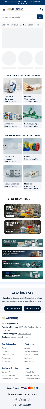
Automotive (6, 358)
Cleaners (5, 351)
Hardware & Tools (8, 355)
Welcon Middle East (31, 351)
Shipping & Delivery (9, 375)
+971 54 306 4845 (24, 334)
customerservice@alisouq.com (18, 337)
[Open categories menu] (3, 9)
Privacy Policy (29, 372)
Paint (4, 348)
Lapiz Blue (28, 358)
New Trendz (29, 361)
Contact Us (6, 372)
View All (38, 75)
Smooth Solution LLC (32, 355)
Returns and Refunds (10, 379)
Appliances (6, 361)
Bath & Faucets (27, 25)
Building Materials (10, 25)
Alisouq (27, 348)
